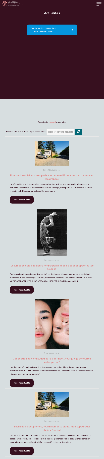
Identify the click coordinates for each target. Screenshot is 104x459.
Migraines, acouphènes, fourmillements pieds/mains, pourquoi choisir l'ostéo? (52, 428)
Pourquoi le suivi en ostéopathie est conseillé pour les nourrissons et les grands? (52, 177)
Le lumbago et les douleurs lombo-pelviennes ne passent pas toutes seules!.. (52, 267)
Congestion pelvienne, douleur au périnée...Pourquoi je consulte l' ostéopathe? (52, 360)
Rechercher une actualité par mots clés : (26, 131)
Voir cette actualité (22, 200)
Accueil (52, 122)
